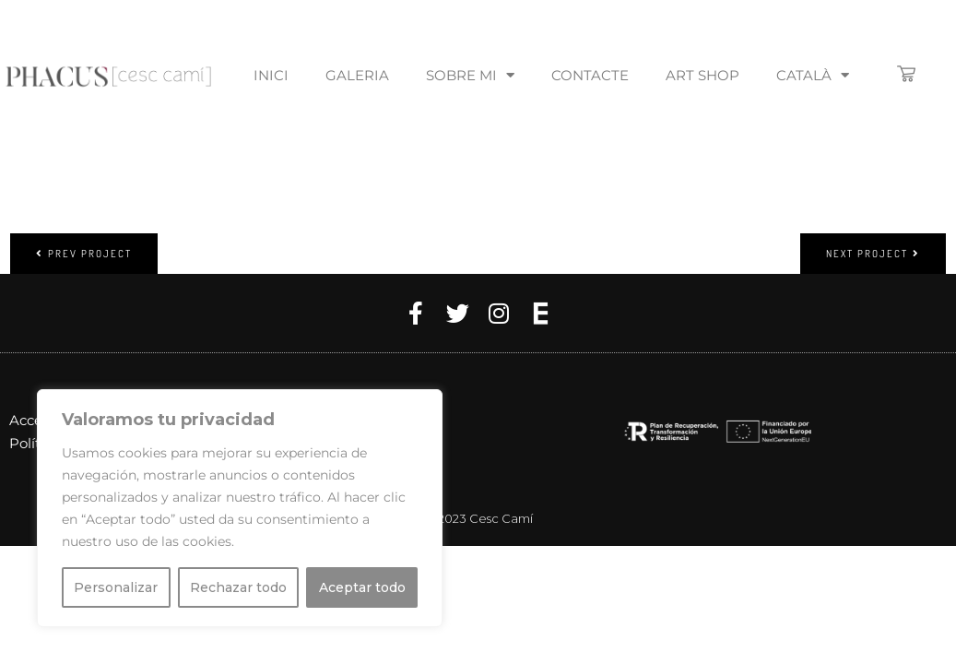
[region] (240, 508)
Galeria (357, 75)
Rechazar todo (238, 587)
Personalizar (116, 587)
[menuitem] (812, 76)
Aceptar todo (362, 587)
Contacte (590, 75)
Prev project (84, 253)
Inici (271, 75)
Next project (873, 253)
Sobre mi (470, 75)
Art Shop (702, 75)
